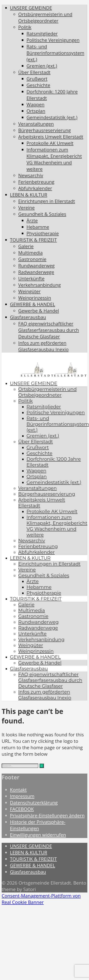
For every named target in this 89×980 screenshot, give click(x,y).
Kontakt (18, 789)
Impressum (22, 796)
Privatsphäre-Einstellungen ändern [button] (47, 815)
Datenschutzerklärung (34, 802)
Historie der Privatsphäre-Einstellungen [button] (37, 825)
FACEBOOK (22, 809)
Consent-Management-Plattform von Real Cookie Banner (41, 898)
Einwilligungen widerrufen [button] (38, 835)
